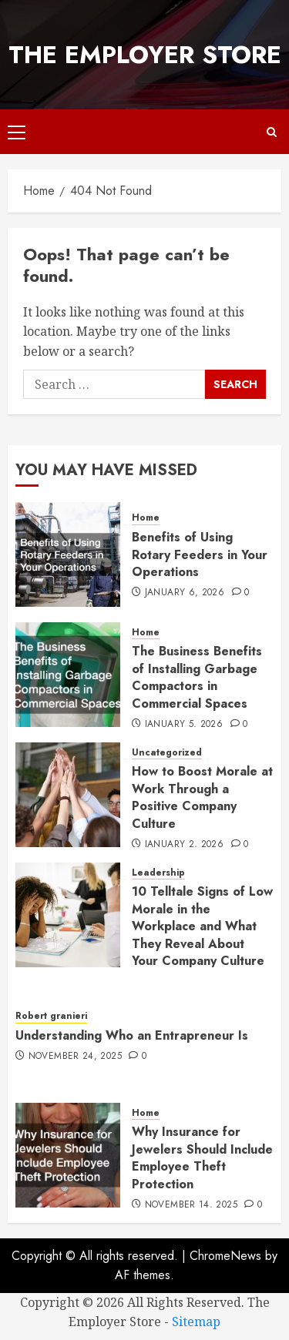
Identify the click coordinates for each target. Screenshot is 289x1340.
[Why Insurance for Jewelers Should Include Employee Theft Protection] (67, 1155)
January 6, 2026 (184, 593)
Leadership (158, 872)
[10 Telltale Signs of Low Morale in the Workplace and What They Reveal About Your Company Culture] (67, 915)
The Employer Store (144, 54)
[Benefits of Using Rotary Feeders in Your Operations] (67, 554)
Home (146, 517)
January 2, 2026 (184, 845)
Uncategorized (167, 752)
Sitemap (196, 1321)
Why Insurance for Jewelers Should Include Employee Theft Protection (202, 1157)
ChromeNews (225, 1256)
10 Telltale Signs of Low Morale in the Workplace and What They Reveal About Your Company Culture (202, 926)
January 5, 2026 (184, 725)
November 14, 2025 (191, 1205)
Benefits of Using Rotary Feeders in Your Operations (199, 554)
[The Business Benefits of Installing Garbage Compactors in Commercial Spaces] (67, 674)
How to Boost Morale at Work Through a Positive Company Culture (202, 797)
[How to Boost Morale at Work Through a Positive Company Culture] (67, 794)
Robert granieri (51, 1016)
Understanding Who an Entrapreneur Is (131, 1035)
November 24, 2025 (75, 1056)
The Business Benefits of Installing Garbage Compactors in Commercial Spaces (197, 677)
